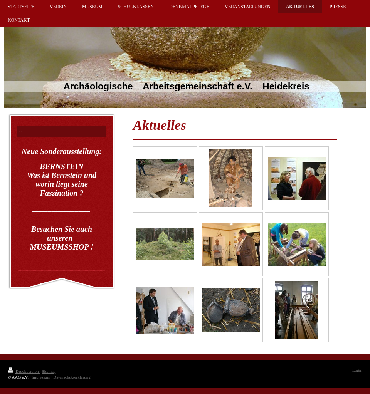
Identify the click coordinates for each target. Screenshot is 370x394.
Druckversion (24, 371)
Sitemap (49, 371)
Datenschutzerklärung (72, 377)
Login (357, 370)
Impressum (41, 377)
